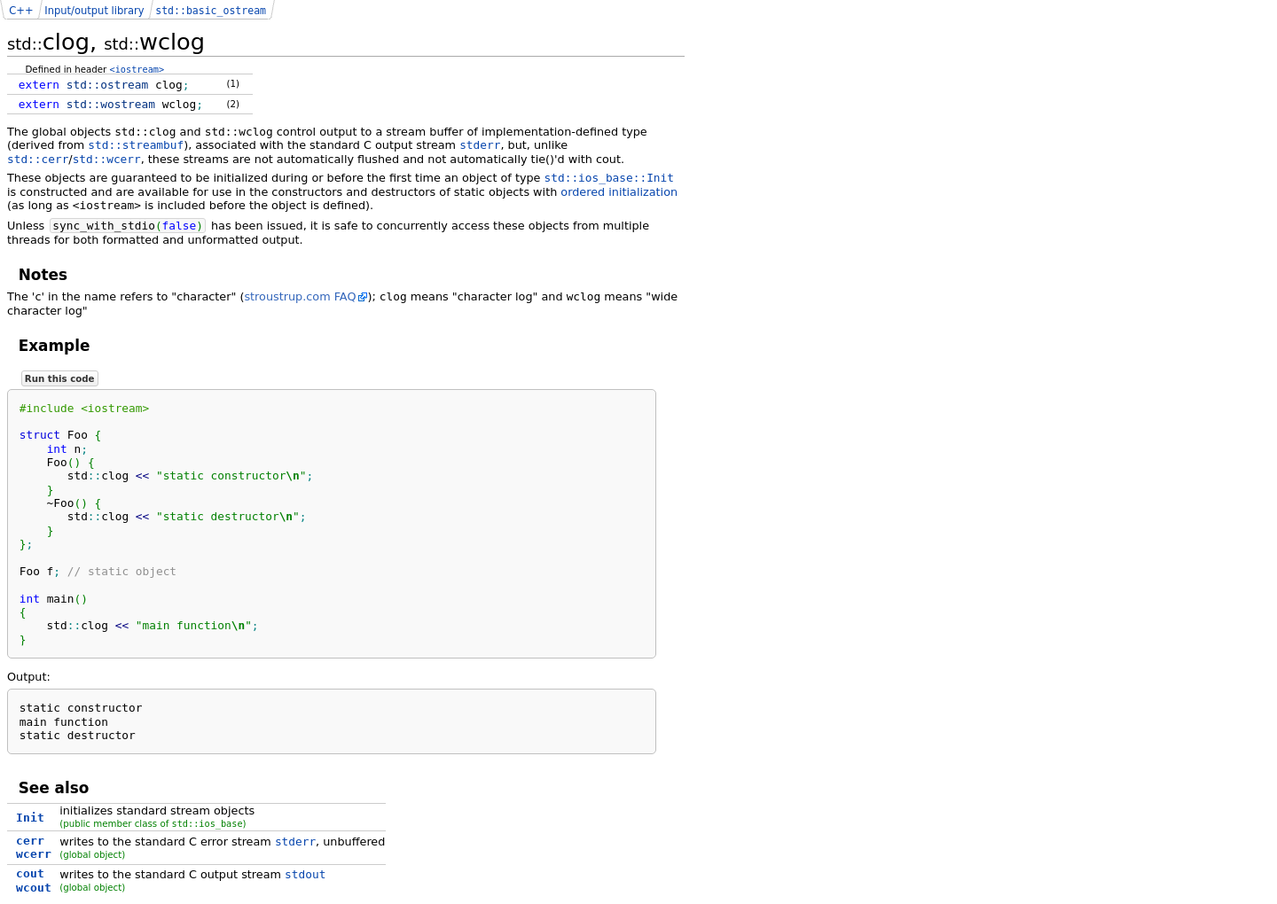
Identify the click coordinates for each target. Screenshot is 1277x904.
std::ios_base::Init (609, 177)
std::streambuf (136, 145)
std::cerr (37, 159)
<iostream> (137, 69)
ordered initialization (619, 192)
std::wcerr (107, 159)
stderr (479, 145)
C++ (21, 10)
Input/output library (94, 10)
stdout (305, 874)
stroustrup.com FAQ (300, 296)
